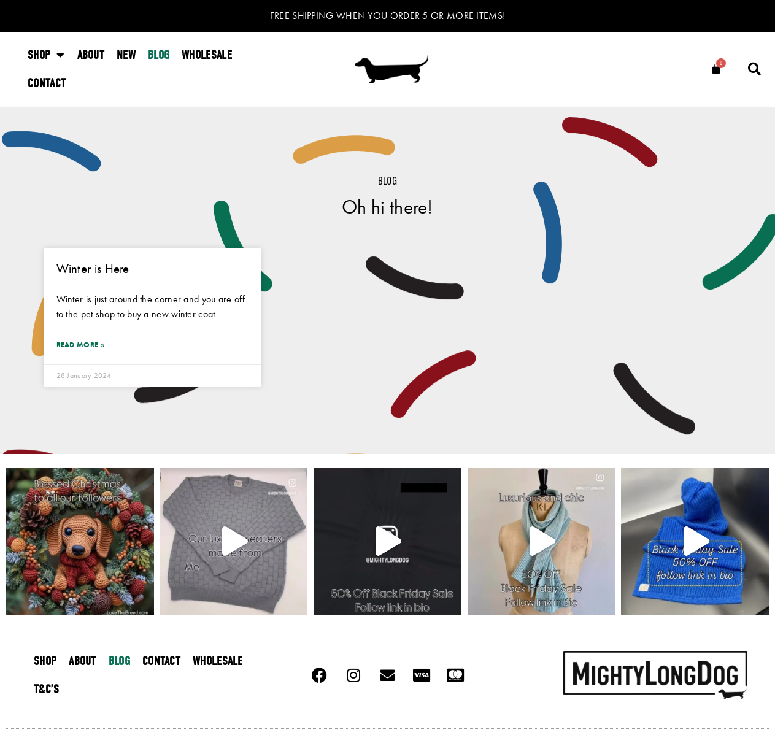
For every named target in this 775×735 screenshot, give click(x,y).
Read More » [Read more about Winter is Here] (80, 345)
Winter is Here (92, 268)
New (126, 55)
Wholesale (207, 55)
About (91, 55)
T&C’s (47, 689)
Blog (158, 55)
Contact (47, 83)
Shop (46, 55)
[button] (754, 69)
